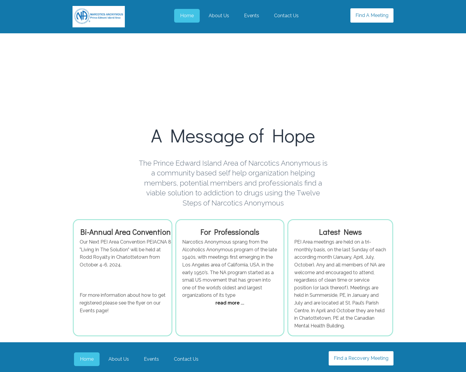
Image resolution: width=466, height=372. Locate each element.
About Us (219, 15)
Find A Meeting (371, 15)
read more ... (229, 303)
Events (251, 15)
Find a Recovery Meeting (361, 358)
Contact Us (286, 15)
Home (187, 15)
